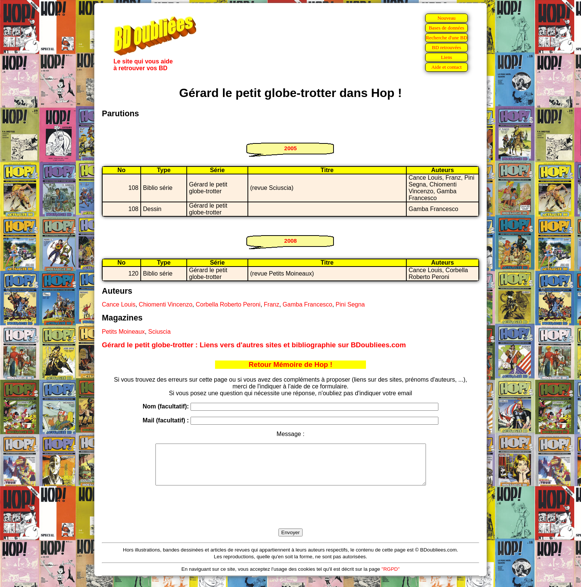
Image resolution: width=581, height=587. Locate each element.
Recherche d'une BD (446, 37)
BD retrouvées (446, 47)
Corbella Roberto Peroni (228, 304)
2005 (290, 148)
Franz (271, 304)
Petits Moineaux (123, 331)
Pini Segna (350, 304)
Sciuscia (159, 331)
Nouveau (446, 18)
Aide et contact (446, 67)
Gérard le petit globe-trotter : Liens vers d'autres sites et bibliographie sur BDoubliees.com (254, 345)
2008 (290, 240)
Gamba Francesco (307, 304)
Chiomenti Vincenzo (165, 304)
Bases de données (446, 28)
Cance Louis (118, 304)
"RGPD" (390, 577)
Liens (446, 57)
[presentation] (290, 515)
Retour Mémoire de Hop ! (290, 364)
